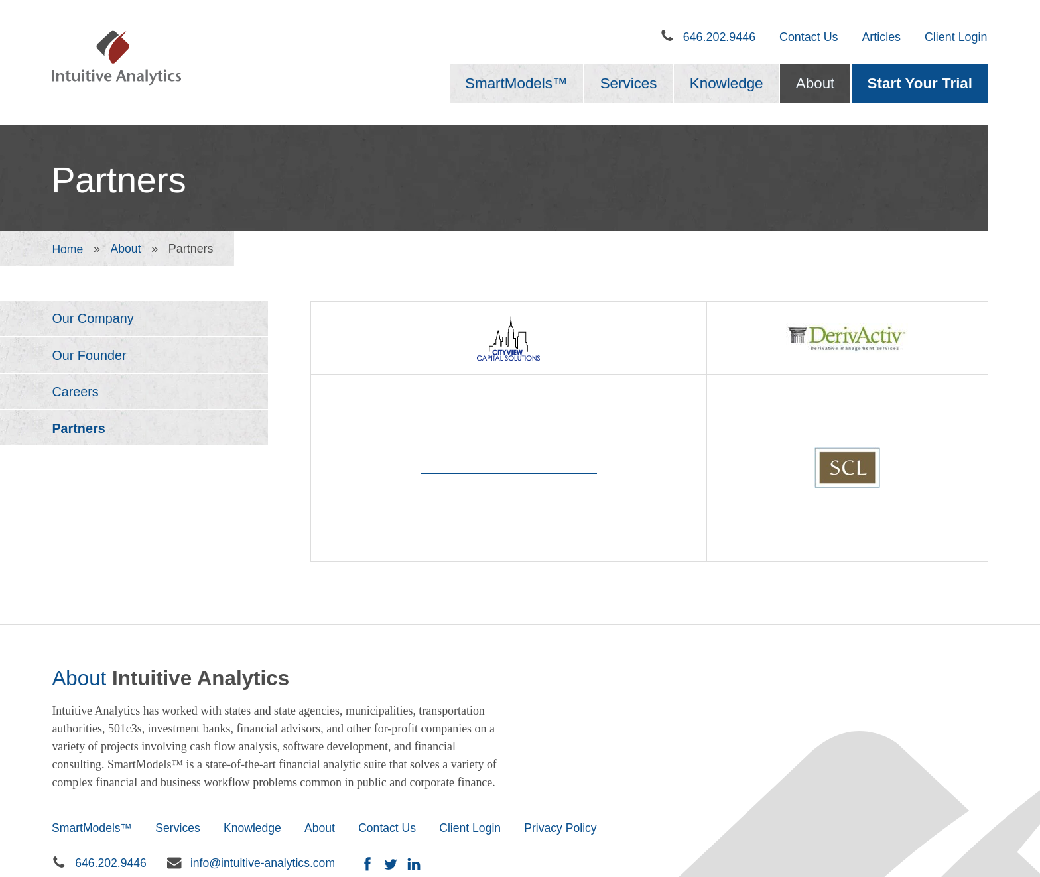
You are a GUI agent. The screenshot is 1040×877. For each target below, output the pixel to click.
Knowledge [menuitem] (726, 83)
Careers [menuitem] (75, 393)
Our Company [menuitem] (93, 319)
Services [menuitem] (628, 83)
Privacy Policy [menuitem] (570, 694)
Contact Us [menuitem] (808, 37)
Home (68, 248)
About (126, 248)
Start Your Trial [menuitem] (920, 83)
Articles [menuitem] (881, 37)
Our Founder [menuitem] (89, 356)
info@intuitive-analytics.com (265, 730)
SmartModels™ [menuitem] (516, 83)
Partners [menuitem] (79, 430)
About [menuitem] (815, 83)
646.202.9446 (719, 37)
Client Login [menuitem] (956, 37)
